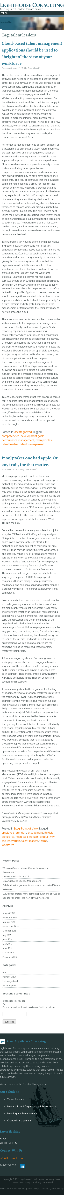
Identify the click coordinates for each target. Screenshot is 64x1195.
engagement (35, 832)
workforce (8, 845)
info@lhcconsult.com (11, 1158)
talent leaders (10, 444)
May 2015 (7, 943)
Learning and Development (22, 1113)
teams (43, 841)
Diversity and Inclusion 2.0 (16, 876)
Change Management (19, 1120)
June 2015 (7, 939)
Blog (17, 828)
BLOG (3, 1139)
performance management (18, 440)
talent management (32, 444)
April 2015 (7, 948)
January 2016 (9, 922)
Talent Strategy (16, 1099)
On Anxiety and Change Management (22, 880)
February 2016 (10, 917)
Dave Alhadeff (33, 68)
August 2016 (9, 913)
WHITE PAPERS (8, 1142)
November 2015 (11, 926)
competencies (10, 436)
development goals (32, 436)
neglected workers (27, 836)
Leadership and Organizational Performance (31, 1106)
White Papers (9, 985)
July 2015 (7, 935)
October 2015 (9, 930)
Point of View (29, 828)
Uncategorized (23, 432)
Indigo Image (58, 1188)
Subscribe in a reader (14, 1000)
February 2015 (10, 957)
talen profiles (44, 440)
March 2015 (8, 952)
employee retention (14, 832)
